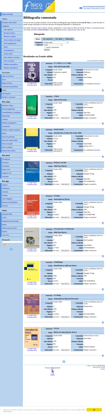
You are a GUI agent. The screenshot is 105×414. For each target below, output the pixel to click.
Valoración (69, 39)
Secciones (86, 8)
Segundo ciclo (6, 173)
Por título (59, 39)
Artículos (5, 192)
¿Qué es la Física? (8, 76)
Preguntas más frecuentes (10, 221)
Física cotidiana (7, 147)
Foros (4, 80)
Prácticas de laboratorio (10, 202)
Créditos (102, 369)
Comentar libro (32, 85)
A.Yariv (56, 96)
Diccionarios (6, 93)
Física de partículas (8, 137)
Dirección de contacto (99, 367)
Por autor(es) (47, 39)
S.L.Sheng (57, 295)
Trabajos (5, 195)
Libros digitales (7, 199)
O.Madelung (58, 262)
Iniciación (5, 162)
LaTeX (4, 218)
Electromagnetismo (10, 43)
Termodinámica (9, 50)
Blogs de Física (7, 83)
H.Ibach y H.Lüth (60, 162)
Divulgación (6, 159)
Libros (102, 8)
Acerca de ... (6, 235)
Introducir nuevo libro (9, 22)
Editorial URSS (7, 214)
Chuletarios (6, 188)
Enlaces (4, 231)
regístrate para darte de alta (76, 30)
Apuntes (4, 185)
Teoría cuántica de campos (12, 40)
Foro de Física (44, 30)
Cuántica (5, 119)
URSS (52, 374)
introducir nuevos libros (39, 28)
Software (5, 206)
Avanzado (5, 176)
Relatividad (6, 116)
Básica (38, 39)
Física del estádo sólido (9, 140)
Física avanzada (9, 61)
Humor (4, 224)
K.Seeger (57, 196)
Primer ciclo (6, 169)
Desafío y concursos (8, 97)
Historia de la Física (8, 151)
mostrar (96, 84)
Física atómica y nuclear (12, 57)
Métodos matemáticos (11, 64)
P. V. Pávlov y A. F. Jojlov (62, 63)
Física (89, 22)
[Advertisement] (81, 3)
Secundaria (5, 166)
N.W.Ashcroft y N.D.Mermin (64, 229)
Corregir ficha (32, 83)
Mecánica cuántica (10, 36)
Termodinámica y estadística (11, 112)
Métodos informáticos (11, 68)
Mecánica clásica (9, 33)
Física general (8, 29)
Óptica (6, 47)
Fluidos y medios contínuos (11, 130)
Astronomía (6, 126)
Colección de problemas (10, 87)
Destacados (95, 8)
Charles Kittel (58, 129)
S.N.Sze (56, 328)
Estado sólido (8, 54)
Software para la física (9, 228)
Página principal (7, 14)
